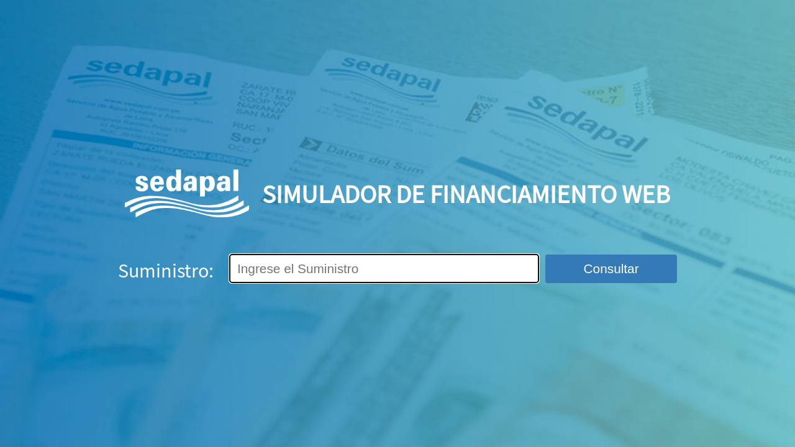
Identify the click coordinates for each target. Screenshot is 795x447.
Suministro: (166, 270)
